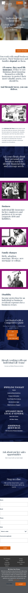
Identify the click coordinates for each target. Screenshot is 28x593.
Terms (21, 564)
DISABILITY (11, 335)
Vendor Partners (21, 562)
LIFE (13, 331)
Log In (19, 2)
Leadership (7, 564)
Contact (21, 560)
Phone (1, 518)
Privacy (21, 558)
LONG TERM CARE (13, 338)
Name (1, 500)
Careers (7, 566)
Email (1, 509)
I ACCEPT (20, 584)
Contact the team (22, 50)
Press (7, 560)
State (1, 527)
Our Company (7, 558)
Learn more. (16, 580)
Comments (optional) (5, 536)
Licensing (7, 562)
